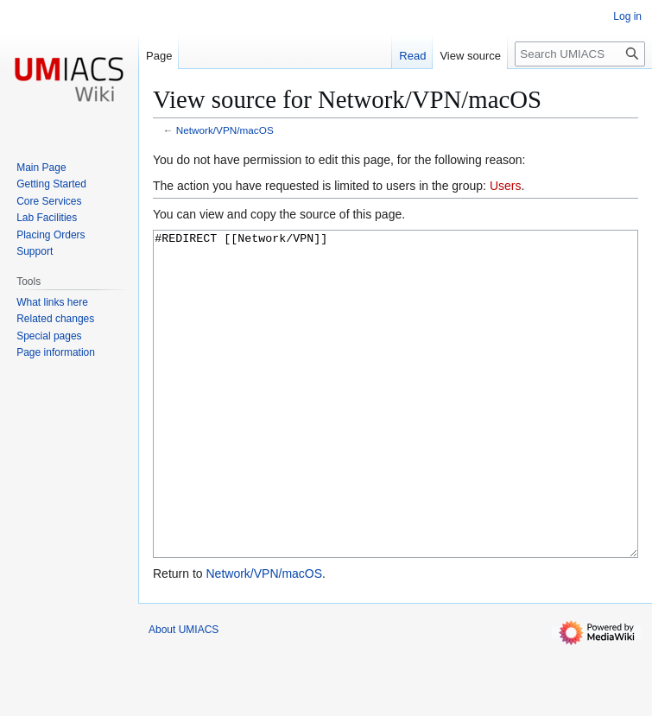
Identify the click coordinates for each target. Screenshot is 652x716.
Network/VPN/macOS (225, 130)
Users (506, 186)
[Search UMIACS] (580, 54)
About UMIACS (183, 694)
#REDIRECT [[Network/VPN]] (395, 426)
